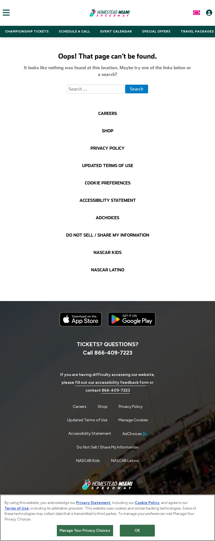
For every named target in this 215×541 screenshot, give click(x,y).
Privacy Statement (93, 504)
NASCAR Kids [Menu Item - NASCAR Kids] (88, 460)
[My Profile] (209, 13)
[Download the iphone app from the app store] (81, 325)
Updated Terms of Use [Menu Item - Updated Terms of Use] (87, 420)
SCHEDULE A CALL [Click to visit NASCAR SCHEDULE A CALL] (74, 31)
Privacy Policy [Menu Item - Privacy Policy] (130, 406)
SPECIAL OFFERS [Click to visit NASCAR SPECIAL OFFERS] (156, 31)
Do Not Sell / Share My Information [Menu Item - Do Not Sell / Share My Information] (108, 447)
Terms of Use (16, 510)
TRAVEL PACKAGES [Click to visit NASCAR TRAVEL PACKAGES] (197, 31)
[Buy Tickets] (196, 13)
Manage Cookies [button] (133, 420)
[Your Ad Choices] (134, 433)
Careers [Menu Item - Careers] (80, 406)
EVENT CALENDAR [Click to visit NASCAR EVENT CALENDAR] (116, 31)
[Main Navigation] (5, 13)
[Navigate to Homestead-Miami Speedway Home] (110, 13)
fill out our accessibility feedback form (112, 382)
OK (137, 532)
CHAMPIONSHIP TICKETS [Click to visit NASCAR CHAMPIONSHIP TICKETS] (27, 31)
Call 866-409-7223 (107, 352)
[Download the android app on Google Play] (131, 330)
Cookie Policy (147, 504)
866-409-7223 (116, 390)
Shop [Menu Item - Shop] (103, 406)
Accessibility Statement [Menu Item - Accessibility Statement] (89, 433)
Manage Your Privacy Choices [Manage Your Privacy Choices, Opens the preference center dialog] (85, 532)
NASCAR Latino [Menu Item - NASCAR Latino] (125, 460)
